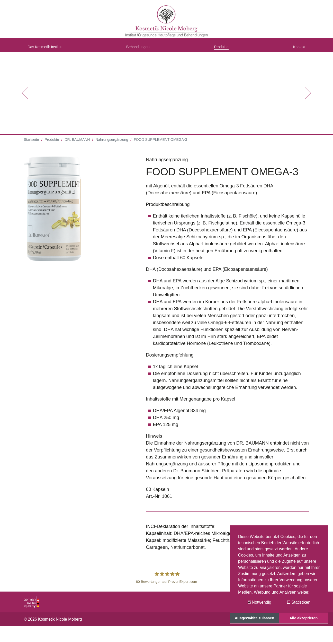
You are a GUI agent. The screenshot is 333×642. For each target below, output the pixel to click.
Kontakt (297, 49)
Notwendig (259, 602)
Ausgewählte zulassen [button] (254, 618)
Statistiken (298, 602)
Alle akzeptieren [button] (304, 618)
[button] (25, 98)
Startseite (31, 144)
